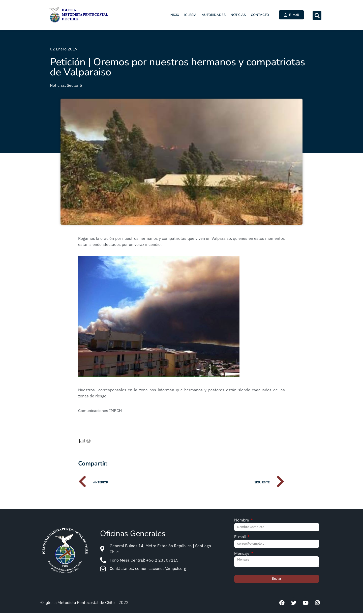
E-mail (240, 537)
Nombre (242, 520)
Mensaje (242, 553)
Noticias (238, 15)
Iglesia (190, 15)
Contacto (260, 15)
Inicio (174, 15)
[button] (317, 15)
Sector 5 (74, 85)
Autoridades (214, 15)
